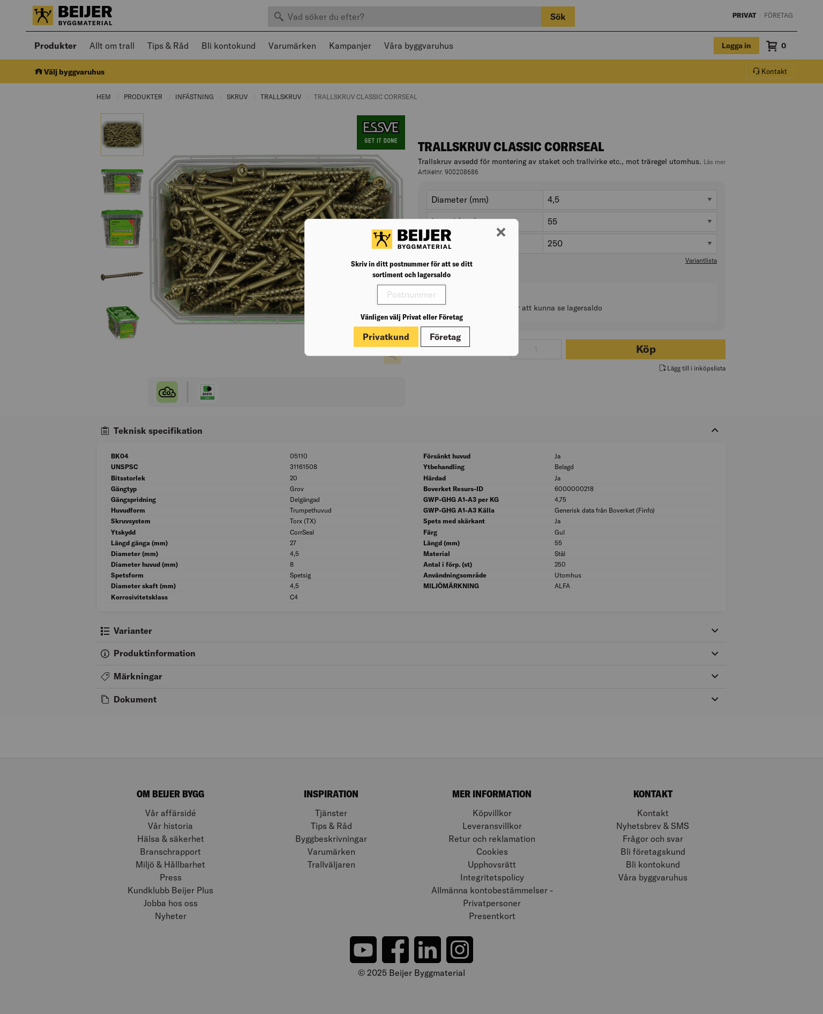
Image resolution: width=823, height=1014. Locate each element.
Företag (445, 336)
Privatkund (386, 336)
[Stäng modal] (501, 233)
